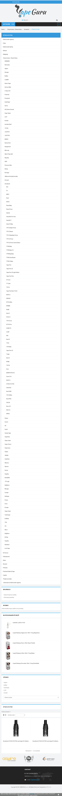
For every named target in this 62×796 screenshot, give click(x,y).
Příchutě (5, 567)
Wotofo (7, 466)
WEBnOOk (48, 787)
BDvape (7, 488)
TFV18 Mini (9, 395)
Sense (6, 470)
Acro (7, 369)
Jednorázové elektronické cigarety (12, 582)
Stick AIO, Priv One (11, 216)
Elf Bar (6, 537)
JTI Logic (7, 481)
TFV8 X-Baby (9, 261)
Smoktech (7, 183)
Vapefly (7, 474)
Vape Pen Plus (10, 276)
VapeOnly (7, 436)
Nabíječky (5, 54)
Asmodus (7, 64)
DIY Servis (5, 553)
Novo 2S (8, 406)
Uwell (6, 429)
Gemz (6, 105)
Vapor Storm (8, 444)
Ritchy (6, 169)
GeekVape (7, 102)
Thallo (8, 354)
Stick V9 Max (9, 224)
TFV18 (8, 365)
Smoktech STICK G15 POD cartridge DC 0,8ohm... (16, 741)
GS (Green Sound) (9, 109)
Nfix (7, 335)
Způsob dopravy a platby (10, 594)
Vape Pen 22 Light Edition (12, 272)
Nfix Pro (8, 410)
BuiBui (6, 76)
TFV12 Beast (9, 231)
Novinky (6, 605)
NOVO (7, 201)
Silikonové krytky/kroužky (11, 176)
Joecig (6, 128)
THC (6, 522)
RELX (6, 529)
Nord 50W (8, 391)
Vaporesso (7, 448)
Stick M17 (8, 220)
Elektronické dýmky (8, 47)
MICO (7, 194)
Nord (7, 198)
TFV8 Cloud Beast (10, 257)
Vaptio (6, 451)
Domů (3, 29)
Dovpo (6, 500)
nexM (7, 332)
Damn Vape (8, 83)
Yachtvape (7, 515)
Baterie (5, 50)
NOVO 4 (8, 380)
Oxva (6, 503)
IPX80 (7, 361)
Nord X (8, 339)
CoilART (7, 79)
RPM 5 (8, 413)
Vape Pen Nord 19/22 (11, 291)
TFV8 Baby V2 (9, 250)
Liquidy (5, 575)
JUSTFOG (7, 135)
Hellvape (7, 496)
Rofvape (7, 172)
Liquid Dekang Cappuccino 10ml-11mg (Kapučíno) (26, 632)
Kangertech (8, 146)
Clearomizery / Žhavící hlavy (10, 58)
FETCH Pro (9, 324)
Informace (6, 589)
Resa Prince (9, 209)
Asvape (7, 72)
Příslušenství (6, 556)
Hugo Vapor (8, 113)
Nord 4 (8, 358)
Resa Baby (9, 205)
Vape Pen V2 (9, 350)
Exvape (6, 492)
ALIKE (7, 309)
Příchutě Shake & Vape (9, 571)
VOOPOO (7, 459)
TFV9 (7, 343)
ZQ (5, 526)
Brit (7, 187)
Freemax (7, 94)
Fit (7, 190)
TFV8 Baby (9, 246)
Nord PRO (8, 398)
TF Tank (8, 283)
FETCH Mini (9, 302)
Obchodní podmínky (9, 597)
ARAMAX (7, 61)
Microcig (7, 150)
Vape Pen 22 (9, 268)
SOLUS (8, 402)
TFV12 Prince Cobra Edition (13, 242)
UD (5, 425)
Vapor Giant (8, 440)
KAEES (6, 139)
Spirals (8, 213)
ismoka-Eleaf (8, 124)
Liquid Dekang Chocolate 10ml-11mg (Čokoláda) (26, 663)
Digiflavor (7, 485)
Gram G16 (8, 376)
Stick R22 (8, 387)
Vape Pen (8, 265)
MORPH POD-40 (10, 372)
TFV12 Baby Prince (11, 227)
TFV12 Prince (9, 239)
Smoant (7, 180)
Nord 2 (8, 313)
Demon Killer (8, 87)
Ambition (7, 544)
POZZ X (8, 317)
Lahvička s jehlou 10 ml (19, 622)
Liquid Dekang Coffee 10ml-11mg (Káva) (23, 653)
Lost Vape (7, 548)
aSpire (6, 68)
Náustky (7, 157)
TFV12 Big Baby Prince (12, 235)
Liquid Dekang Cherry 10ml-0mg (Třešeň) (24, 643)
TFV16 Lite (9, 320)
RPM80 (8, 306)
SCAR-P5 (8, 328)
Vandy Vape (8, 433)
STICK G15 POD (10, 384)
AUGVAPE (7, 477)
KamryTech (8, 143)
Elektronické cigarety (8, 39)
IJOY (6, 117)
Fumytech (7, 98)
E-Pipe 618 (7, 90)
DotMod (7, 518)
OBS (6, 161)
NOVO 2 (8, 294)
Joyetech (7, 131)
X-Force (8, 279)
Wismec (7, 462)
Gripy (4, 43)
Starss (6, 418)
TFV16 (8, 287)
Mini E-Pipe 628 (9, 154)
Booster (5, 564)
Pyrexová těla (8, 165)
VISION (6, 455)
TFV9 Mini (8, 346)
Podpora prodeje (7, 579)
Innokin (6, 120)
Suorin (6, 422)
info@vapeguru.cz (35, 779)
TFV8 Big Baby (10, 253)
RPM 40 (8, 298)
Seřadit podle (11, 715)
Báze (4, 560)
